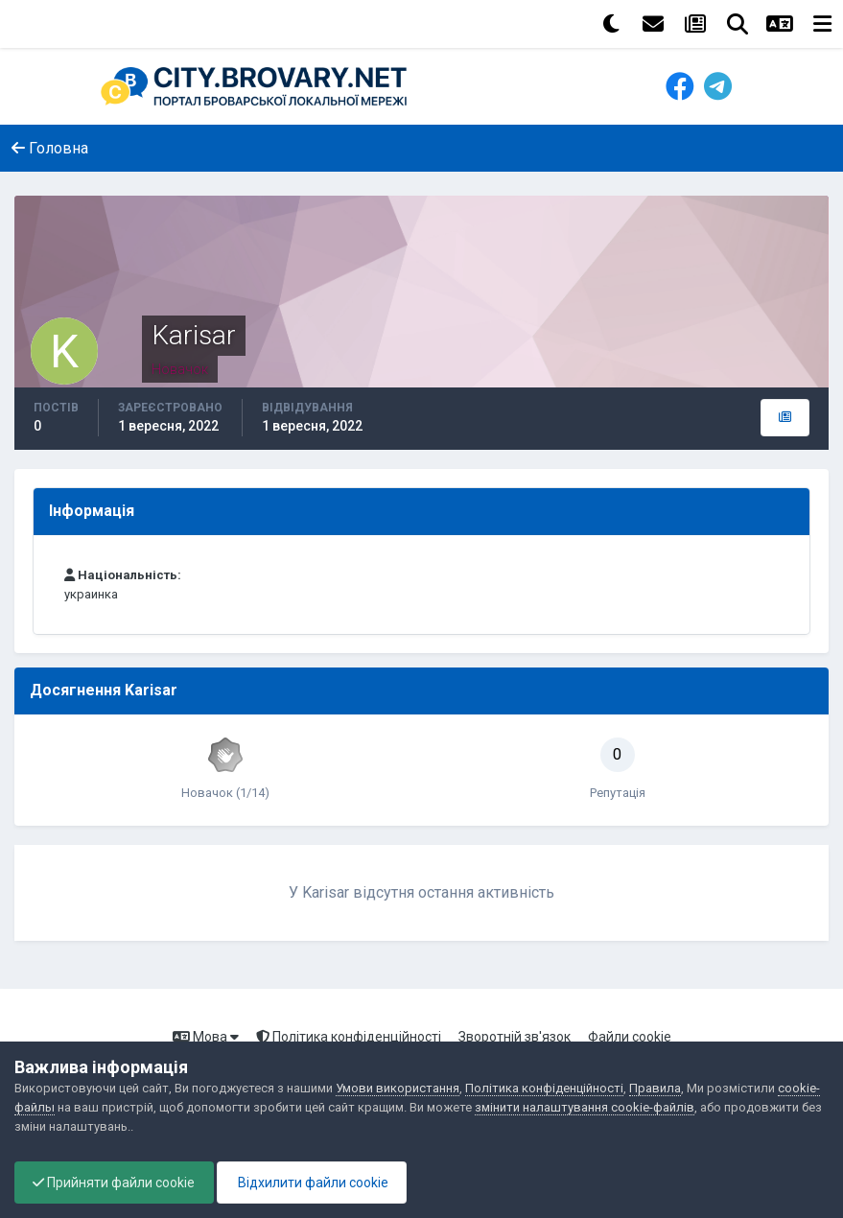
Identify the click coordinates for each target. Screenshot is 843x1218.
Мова (206, 1036)
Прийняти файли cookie (116, 1182)
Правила (655, 1088)
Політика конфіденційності (348, 1036)
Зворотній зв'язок (514, 1036)
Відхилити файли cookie (316, 1182)
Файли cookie (629, 1036)
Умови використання (397, 1088)
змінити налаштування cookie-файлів (584, 1107)
